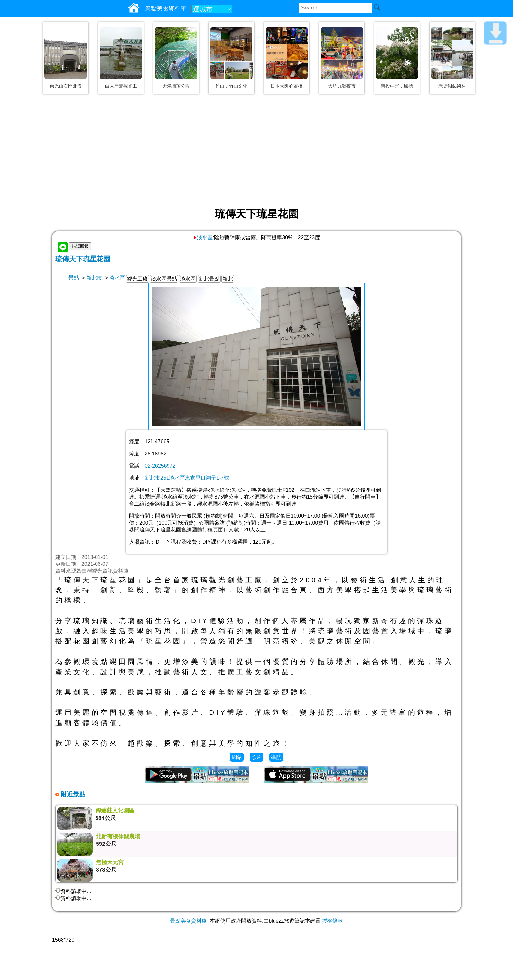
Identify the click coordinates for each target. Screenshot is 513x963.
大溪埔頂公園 (176, 86)
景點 (73, 278)
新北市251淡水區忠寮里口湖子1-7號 (187, 478)
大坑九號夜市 (342, 86)
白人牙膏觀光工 (121, 86)
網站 (237, 757)
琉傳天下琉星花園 (82, 259)
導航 (276, 757)
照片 (256, 757)
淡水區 (203, 237)
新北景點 (209, 279)
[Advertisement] (256, 151)
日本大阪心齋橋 (287, 86)
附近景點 (72, 794)
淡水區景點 (164, 279)
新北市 (94, 278)
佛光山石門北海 (66, 86)
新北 (227, 279)
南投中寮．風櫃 (397, 86)
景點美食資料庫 (188, 921)
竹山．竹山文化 (231, 86)
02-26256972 (160, 466)
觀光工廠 (137, 279)
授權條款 (332, 921)
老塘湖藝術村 (452, 86)
